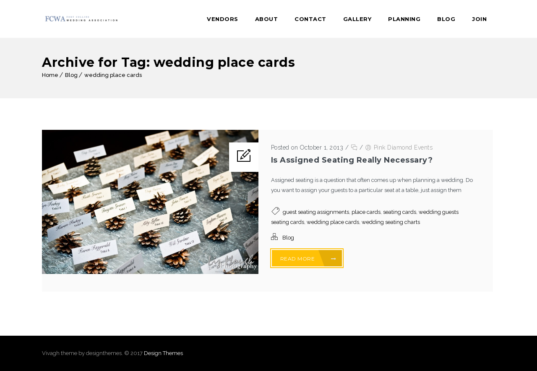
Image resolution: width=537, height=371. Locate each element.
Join (479, 19)
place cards (366, 212)
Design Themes (163, 353)
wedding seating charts (391, 222)
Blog (446, 19)
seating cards (399, 212)
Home (50, 75)
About (266, 19)
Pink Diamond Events (403, 147)
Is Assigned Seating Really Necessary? (352, 160)
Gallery (357, 19)
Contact (310, 19)
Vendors (222, 19)
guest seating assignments (316, 212)
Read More (308, 258)
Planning (404, 19)
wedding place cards (113, 75)
